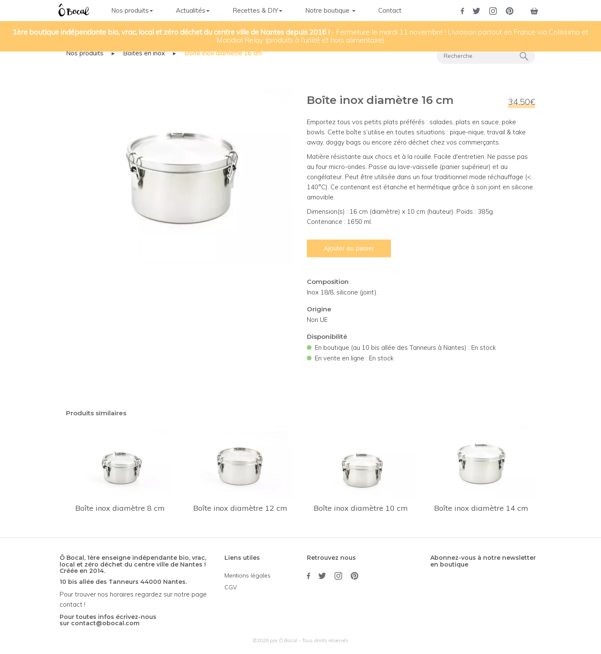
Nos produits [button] (132, 10)
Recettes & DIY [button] (257, 10)
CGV (230, 587)
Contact (390, 10)
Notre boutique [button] (330, 10)
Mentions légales (247, 575)
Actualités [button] (193, 10)
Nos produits (85, 53)
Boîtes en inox (144, 53)
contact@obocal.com (105, 623)
